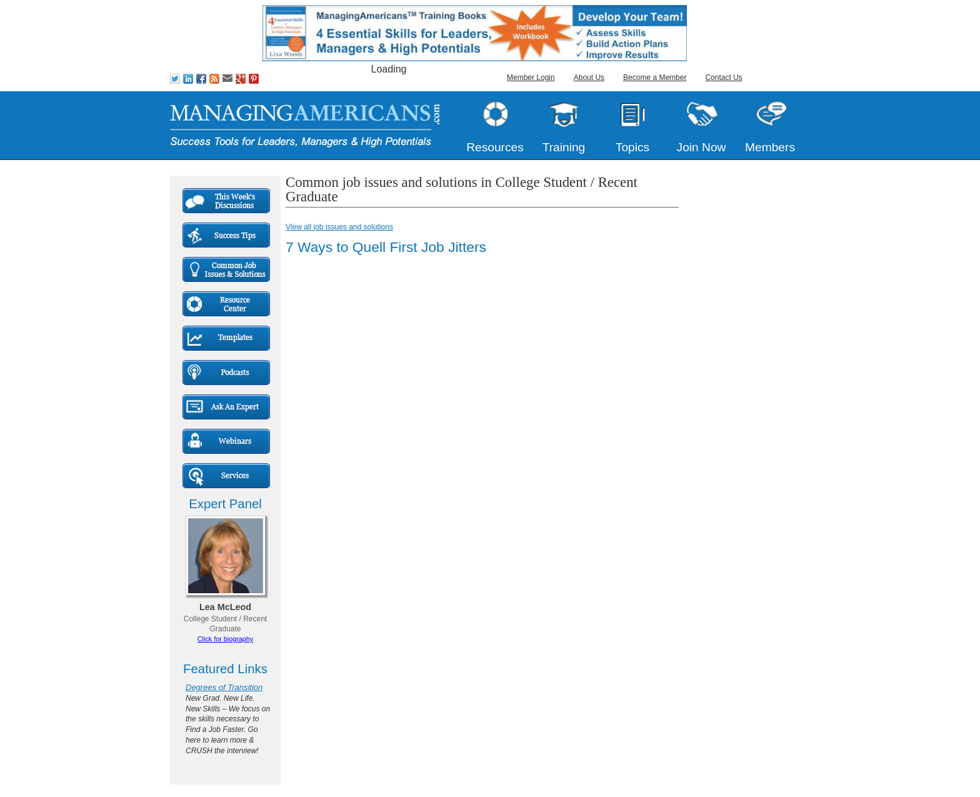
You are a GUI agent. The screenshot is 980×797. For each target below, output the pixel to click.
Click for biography (225, 639)
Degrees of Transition (224, 687)
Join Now (701, 147)
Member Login (531, 77)
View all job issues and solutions (339, 227)
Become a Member (654, 77)
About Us (589, 77)
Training (564, 147)
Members (770, 147)
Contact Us (723, 77)
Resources (495, 147)
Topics (632, 147)
